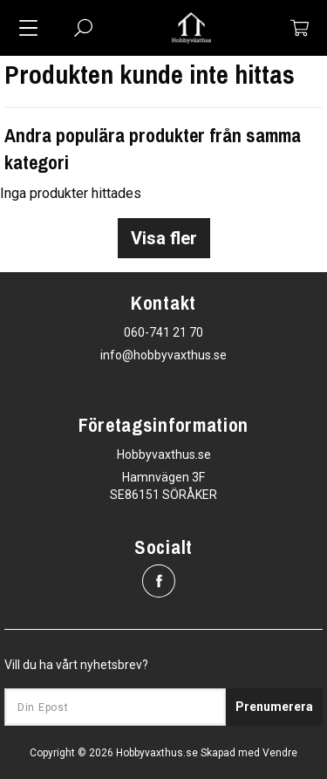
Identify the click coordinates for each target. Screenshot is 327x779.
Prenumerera (274, 707)
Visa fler (164, 238)
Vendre (279, 753)
